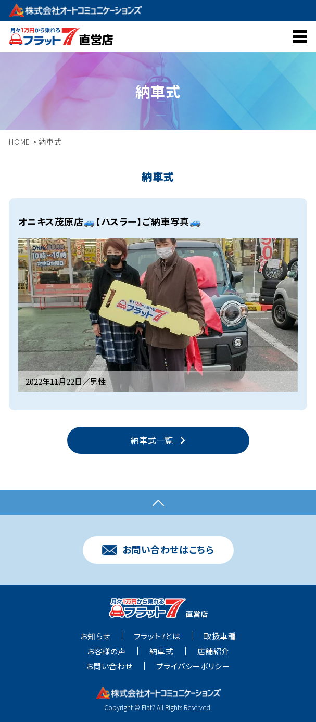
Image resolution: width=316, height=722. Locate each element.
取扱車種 (220, 636)
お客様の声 (106, 652)
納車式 (161, 652)
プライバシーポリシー (193, 667)
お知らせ (95, 636)
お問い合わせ (109, 667)
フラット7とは (157, 636)
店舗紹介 (213, 652)
